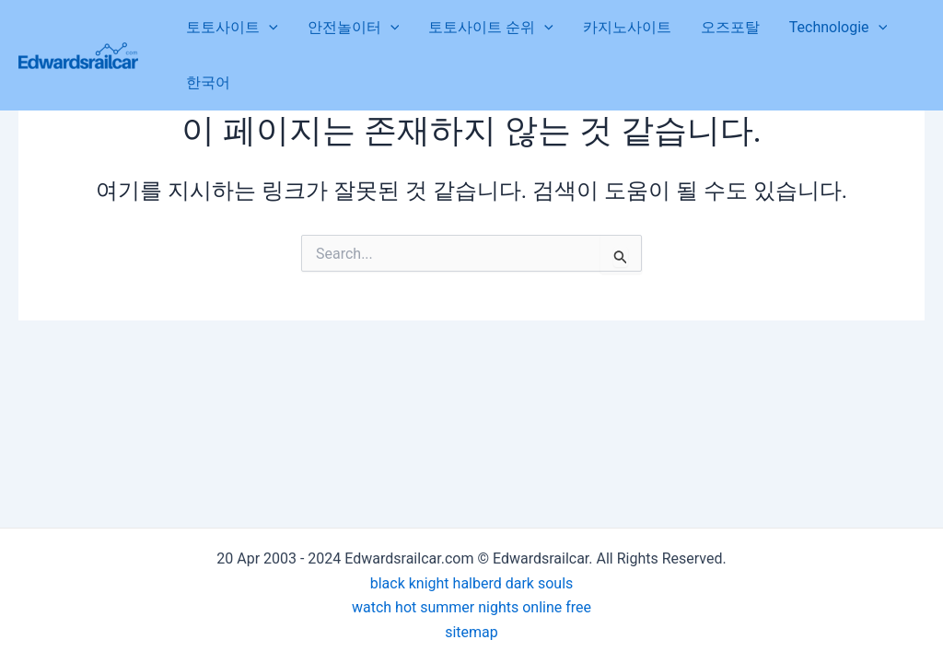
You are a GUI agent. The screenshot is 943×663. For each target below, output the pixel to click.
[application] (269, 27)
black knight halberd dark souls (472, 583)
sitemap (471, 632)
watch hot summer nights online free (471, 607)
